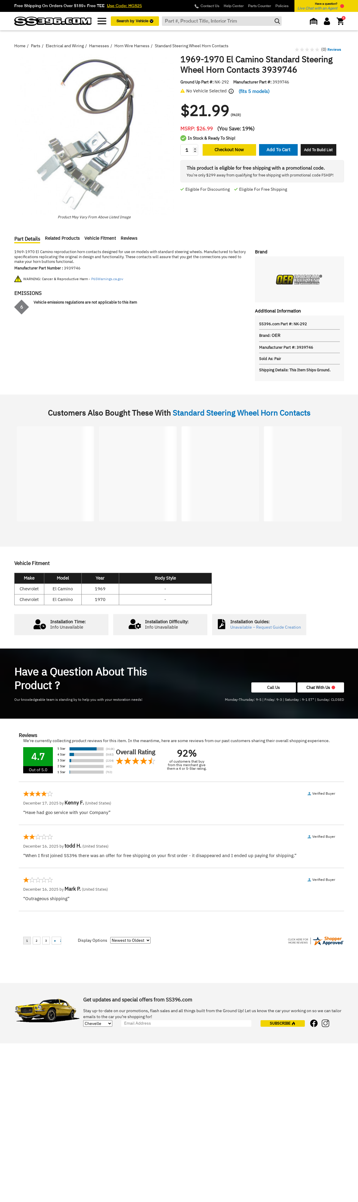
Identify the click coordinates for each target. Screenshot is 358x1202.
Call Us (273, 687)
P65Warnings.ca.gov (107, 279)
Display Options (92, 940)
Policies (281, 6)
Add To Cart (278, 149)
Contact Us (210, 6)
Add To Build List (318, 149)
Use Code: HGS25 (124, 5)
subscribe (282, 1023)
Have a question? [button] (317, 6)
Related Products (62, 238)
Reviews (129, 238)
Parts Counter (259, 6)
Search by (134, 21)
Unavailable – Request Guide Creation (265, 627)
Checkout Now (229, 149)
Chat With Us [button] (320, 687)
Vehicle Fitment (100, 238)
